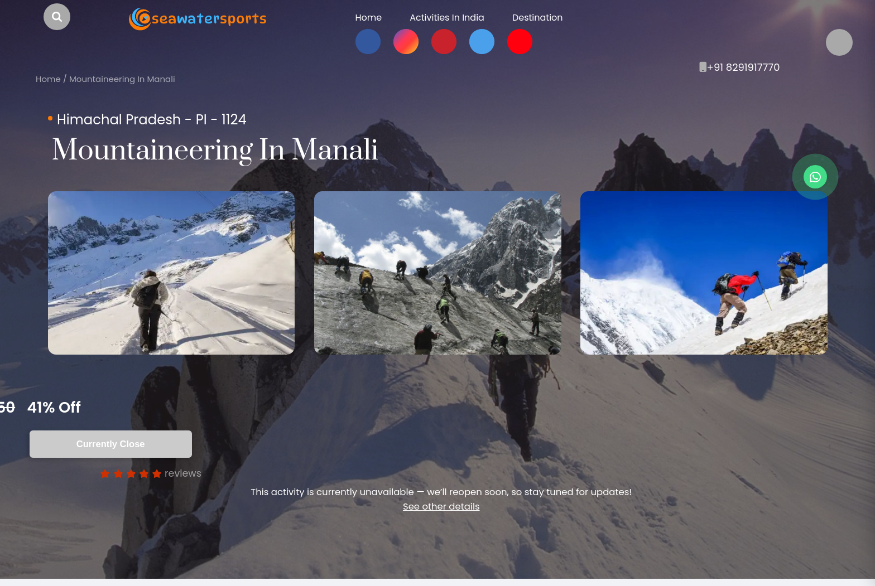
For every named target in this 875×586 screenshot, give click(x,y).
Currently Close (112, 444)
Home (48, 79)
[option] (171, 273)
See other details (441, 506)
